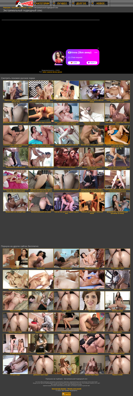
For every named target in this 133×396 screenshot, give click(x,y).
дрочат (59, 72)
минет (45, 72)
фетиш (55, 72)
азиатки (49, 72)
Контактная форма (59, 389)
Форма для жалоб (74, 389)
